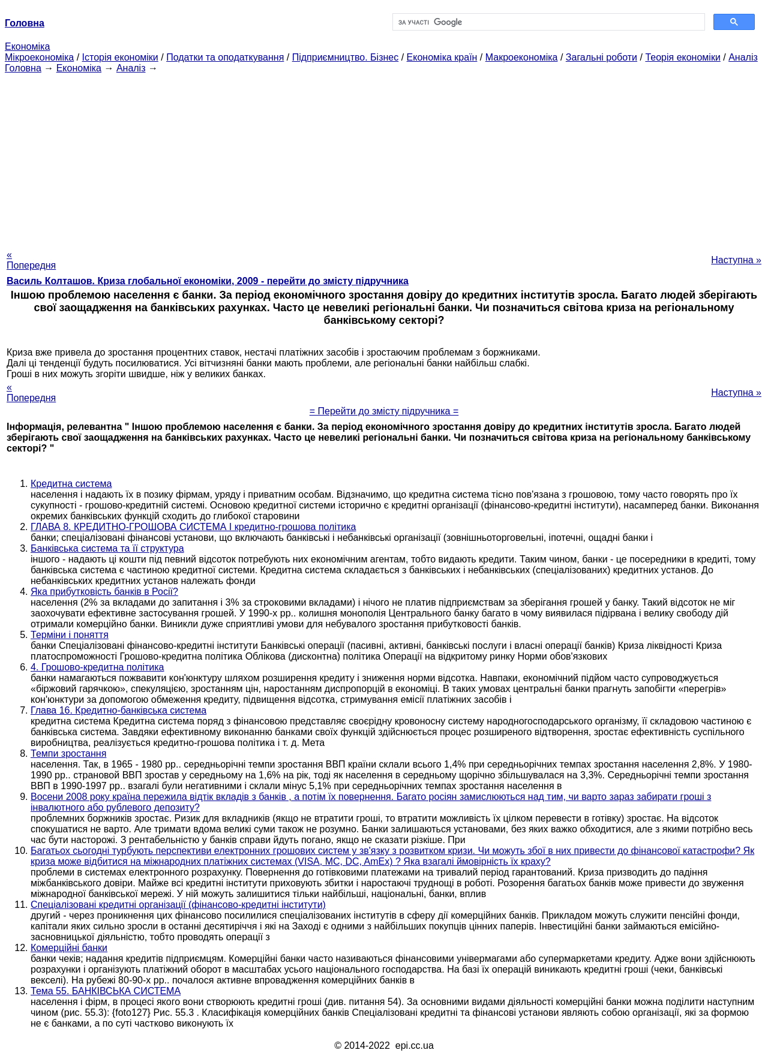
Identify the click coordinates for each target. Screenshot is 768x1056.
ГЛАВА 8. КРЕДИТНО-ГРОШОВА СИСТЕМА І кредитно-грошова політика (193, 527)
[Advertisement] (384, 158)
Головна (23, 68)
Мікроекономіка (39, 57)
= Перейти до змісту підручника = (384, 411)
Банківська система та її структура (107, 548)
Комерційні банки (69, 948)
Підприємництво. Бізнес (345, 57)
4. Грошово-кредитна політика (97, 667)
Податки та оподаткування (225, 57)
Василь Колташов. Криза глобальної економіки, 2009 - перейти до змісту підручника (208, 281)
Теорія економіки (682, 57)
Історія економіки (120, 57)
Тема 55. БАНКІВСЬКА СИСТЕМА (106, 991)
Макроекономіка (521, 57)
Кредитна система (71, 484)
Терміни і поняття (70, 635)
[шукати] (547, 22)
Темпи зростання (68, 753)
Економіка (27, 46)
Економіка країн (442, 57)
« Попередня (31, 259)
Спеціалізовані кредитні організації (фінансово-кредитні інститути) (178, 904)
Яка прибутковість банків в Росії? (104, 591)
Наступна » (736, 260)
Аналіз (743, 57)
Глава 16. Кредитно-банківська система (118, 710)
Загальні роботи (601, 57)
